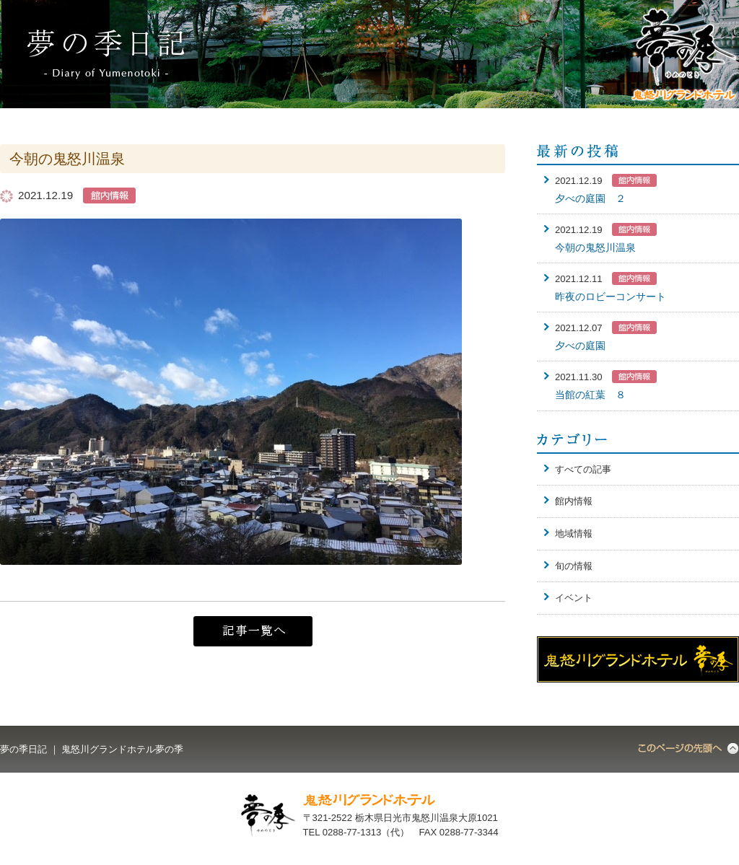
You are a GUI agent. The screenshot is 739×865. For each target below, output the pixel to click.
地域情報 (573, 533)
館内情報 (573, 501)
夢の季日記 (23, 749)
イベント (573, 597)
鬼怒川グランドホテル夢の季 (122, 749)
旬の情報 (573, 566)
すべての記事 (583, 469)
